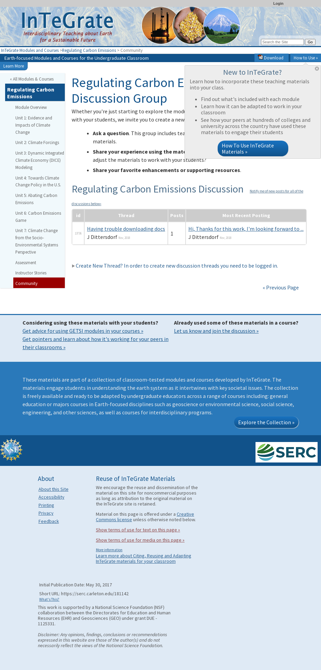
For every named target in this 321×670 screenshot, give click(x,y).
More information (109, 549)
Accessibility (51, 497)
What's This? (49, 599)
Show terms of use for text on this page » (138, 530)
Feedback (49, 521)
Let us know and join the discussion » (216, 330)
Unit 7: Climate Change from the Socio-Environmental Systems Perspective (36, 241)
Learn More (13, 66)
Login (278, 3)
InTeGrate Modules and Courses (30, 50)
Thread (126, 215)
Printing (46, 505)
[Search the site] (282, 42)
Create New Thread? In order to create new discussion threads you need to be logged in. (175, 265)
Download (270, 57)
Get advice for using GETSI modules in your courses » (83, 330)
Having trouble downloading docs (126, 228)
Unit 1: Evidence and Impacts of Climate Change (33, 125)
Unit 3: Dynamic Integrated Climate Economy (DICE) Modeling (39, 160)
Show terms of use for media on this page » (140, 540)
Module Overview (31, 107)
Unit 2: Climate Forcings (37, 142)
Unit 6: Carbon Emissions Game (38, 216)
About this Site (54, 489)
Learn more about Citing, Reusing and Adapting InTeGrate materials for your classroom (143, 558)
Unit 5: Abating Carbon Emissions (36, 199)
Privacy (46, 513)
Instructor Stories (30, 272)
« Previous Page (281, 287)
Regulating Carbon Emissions (89, 50)
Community (26, 283)
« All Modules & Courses (32, 79)
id (78, 215)
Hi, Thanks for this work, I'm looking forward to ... (246, 228)
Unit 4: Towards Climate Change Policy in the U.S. (38, 181)
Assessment (25, 262)
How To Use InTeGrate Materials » (248, 148)
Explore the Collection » (266, 422)
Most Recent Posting (246, 215)
